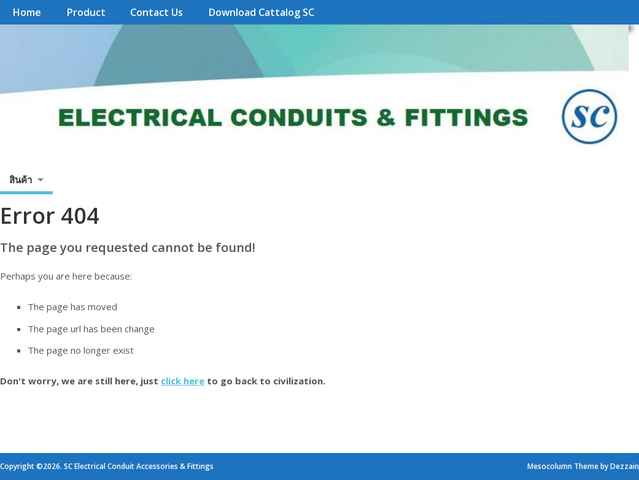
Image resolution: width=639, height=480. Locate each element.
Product (86, 12)
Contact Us (156, 12)
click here (182, 381)
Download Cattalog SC (261, 12)
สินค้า (20, 179)
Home (26, 12)
